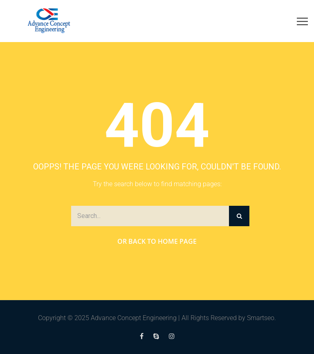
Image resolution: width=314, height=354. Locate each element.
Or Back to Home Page (157, 241)
